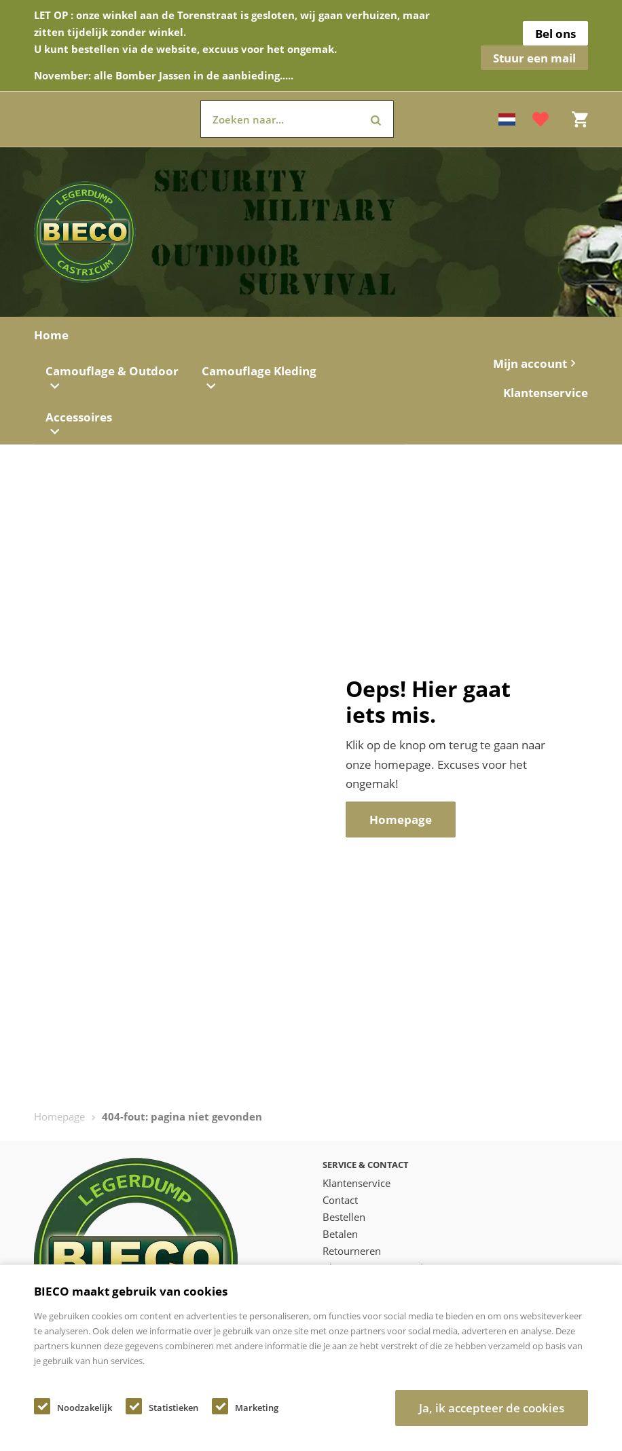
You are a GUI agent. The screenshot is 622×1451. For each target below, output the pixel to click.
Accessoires (78, 422)
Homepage (59, 1116)
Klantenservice (545, 392)
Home (51, 335)
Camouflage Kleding (259, 376)
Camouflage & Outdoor (112, 376)
